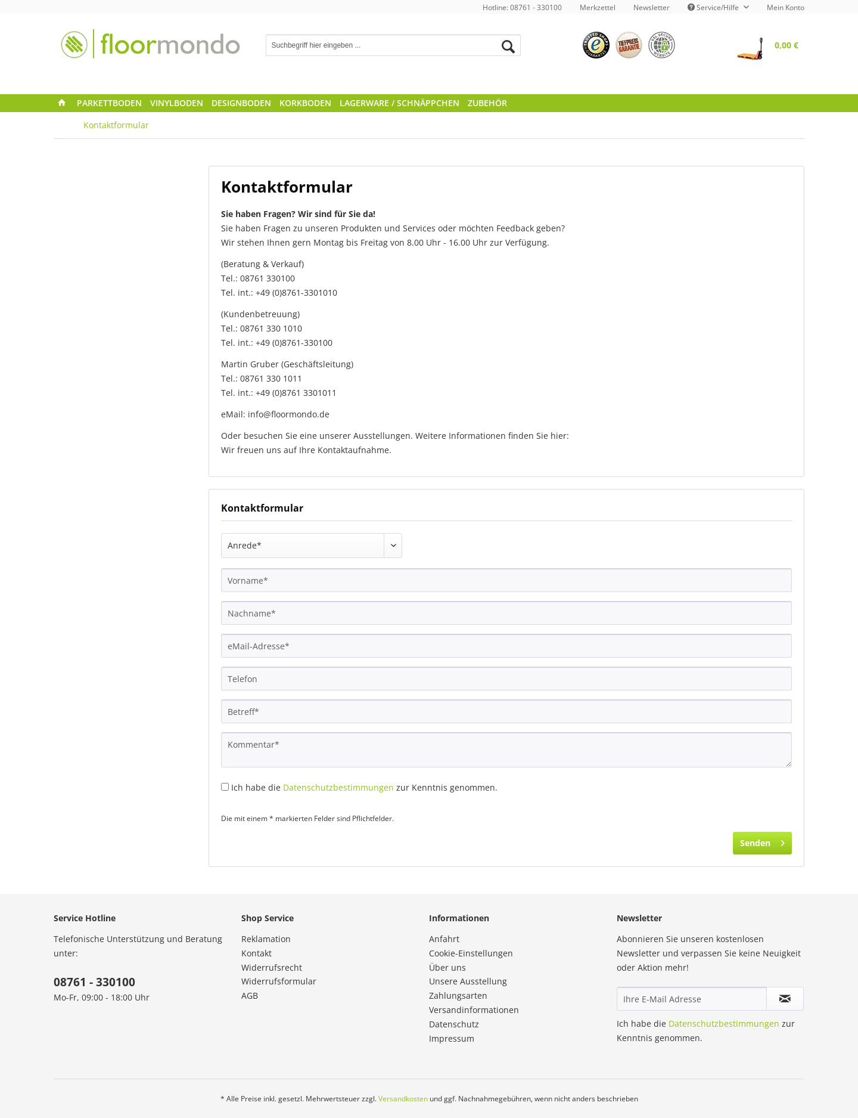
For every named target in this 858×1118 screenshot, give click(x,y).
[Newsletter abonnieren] (785, 999)
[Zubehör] (487, 103)
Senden (762, 841)
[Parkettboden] (109, 103)
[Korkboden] (305, 103)
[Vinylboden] (176, 103)
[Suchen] (508, 46)
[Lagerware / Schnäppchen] (399, 103)
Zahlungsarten (458, 995)
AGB (249, 995)
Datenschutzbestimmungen (338, 787)
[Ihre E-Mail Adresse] (692, 999)
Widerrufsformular (278, 981)
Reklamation (266, 938)
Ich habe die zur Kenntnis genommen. (364, 787)
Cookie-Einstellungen (471, 953)
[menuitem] (597, 7)
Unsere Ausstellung (468, 981)
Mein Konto (785, 7)
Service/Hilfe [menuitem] (714, 7)
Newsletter (651, 7)
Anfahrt (444, 938)
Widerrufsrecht (271, 967)
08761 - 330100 (94, 982)
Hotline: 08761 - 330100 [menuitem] (522, 7)
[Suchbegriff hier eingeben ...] (393, 45)
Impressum (451, 1038)
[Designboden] (241, 103)
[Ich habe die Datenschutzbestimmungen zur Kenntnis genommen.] (225, 787)
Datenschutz (454, 1024)
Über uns (447, 967)
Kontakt (256, 953)
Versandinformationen (474, 1009)
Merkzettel (597, 7)
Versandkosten (403, 1099)
